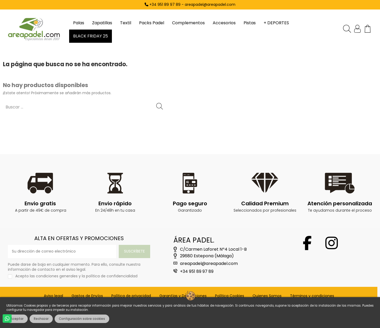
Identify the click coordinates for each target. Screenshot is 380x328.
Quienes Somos (267, 295)
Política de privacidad (131, 295)
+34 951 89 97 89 (196, 271)
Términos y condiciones (312, 295)
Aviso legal (53, 295)
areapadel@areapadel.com (209, 263)
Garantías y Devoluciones (183, 295)
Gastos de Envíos (87, 295)
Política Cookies (229, 295)
